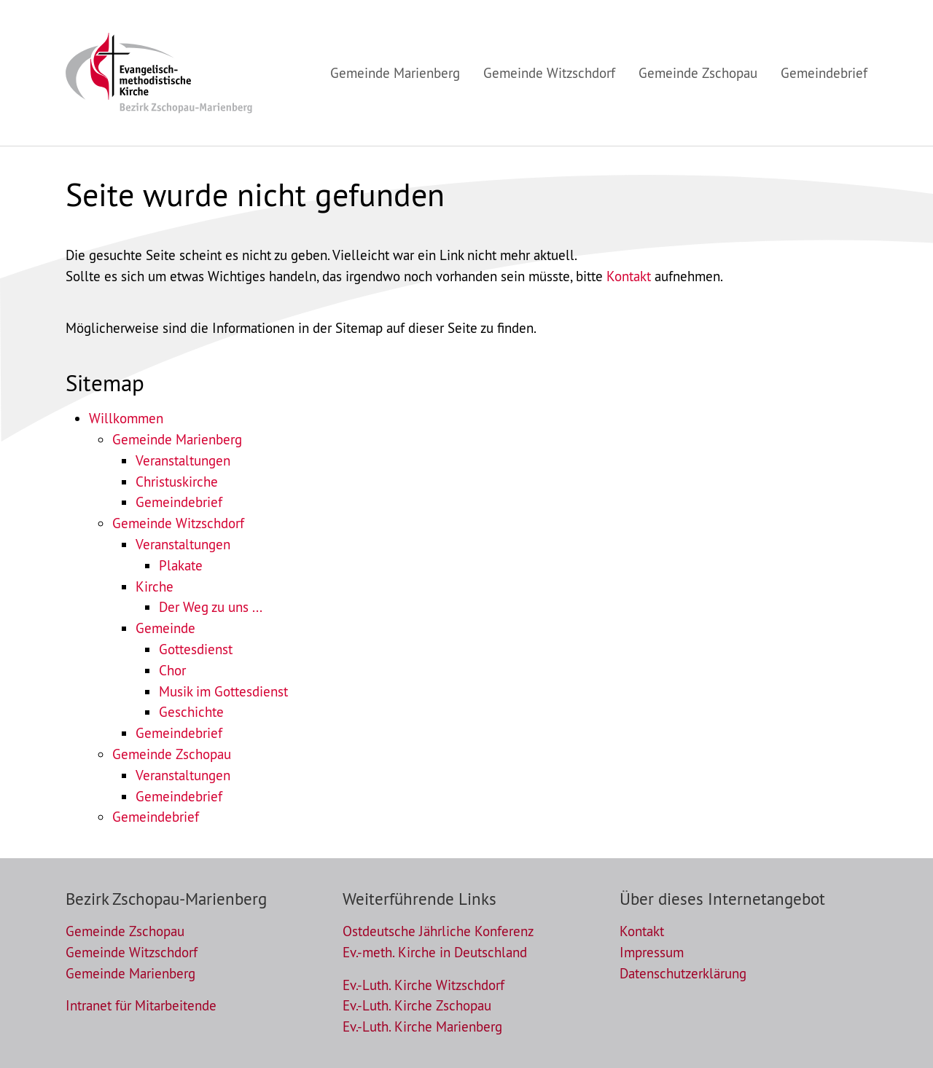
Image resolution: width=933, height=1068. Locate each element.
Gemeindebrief (179, 502)
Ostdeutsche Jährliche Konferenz (438, 931)
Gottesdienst (196, 649)
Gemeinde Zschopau (171, 754)
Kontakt (628, 276)
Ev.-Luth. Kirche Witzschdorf (423, 985)
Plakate (181, 565)
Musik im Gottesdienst (223, 691)
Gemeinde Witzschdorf (178, 523)
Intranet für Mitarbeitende (141, 1005)
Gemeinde (165, 628)
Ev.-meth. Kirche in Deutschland (435, 952)
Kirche (154, 586)
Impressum (652, 952)
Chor (172, 670)
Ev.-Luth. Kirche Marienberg (422, 1026)
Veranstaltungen (183, 460)
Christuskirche (177, 481)
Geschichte (191, 711)
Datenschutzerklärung (683, 973)
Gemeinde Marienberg (177, 439)
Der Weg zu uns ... (210, 607)
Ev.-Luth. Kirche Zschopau (417, 1005)
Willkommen (126, 418)
